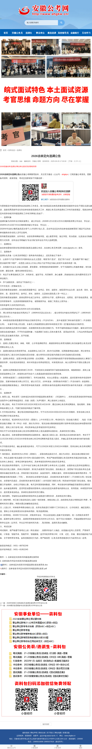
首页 (4, 150)
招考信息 (11, 150)
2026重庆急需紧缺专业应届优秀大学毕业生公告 (24, 605)
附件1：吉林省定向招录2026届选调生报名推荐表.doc (25, 565)
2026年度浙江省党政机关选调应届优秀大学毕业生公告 (27, 603)
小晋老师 (57, 747)
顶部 (80, 747)
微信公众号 (11, 747)
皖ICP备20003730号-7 (48, 736)
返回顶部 (46, 724)
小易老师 (34, 747)
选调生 (19, 150)
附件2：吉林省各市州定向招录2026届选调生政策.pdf (24, 569)
